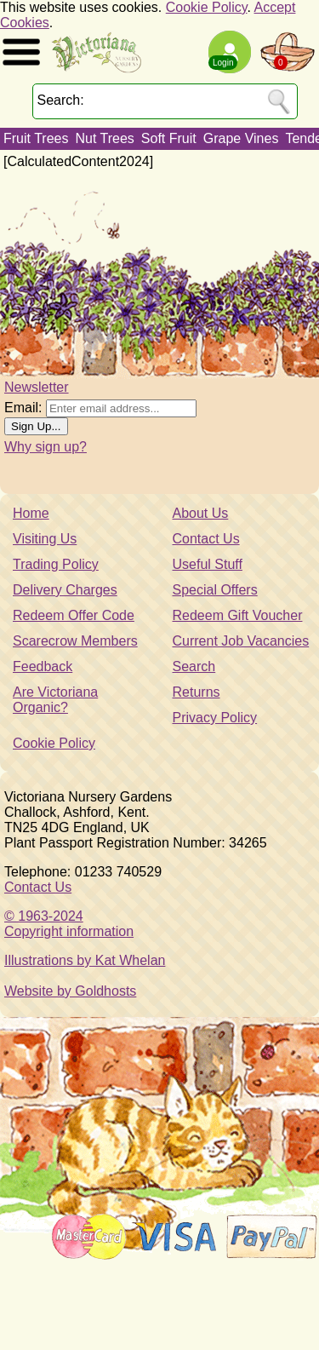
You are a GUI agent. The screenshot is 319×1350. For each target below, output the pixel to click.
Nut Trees (104, 138)
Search (194, 666)
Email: (23, 407)
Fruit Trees (35, 138)
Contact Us (206, 538)
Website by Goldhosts (70, 991)
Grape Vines (241, 138)
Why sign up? (45, 446)
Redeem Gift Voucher (238, 615)
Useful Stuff (207, 564)
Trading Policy (56, 564)
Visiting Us (45, 538)
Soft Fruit (169, 138)
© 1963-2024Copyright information (69, 924)
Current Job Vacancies (241, 641)
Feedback (42, 666)
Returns (196, 692)
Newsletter (36, 387)
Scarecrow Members (75, 641)
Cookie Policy (207, 7)
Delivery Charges (65, 590)
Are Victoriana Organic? (55, 700)
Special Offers (215, 590)
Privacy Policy (215, 717)
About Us (201, 513)
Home (31, 513)
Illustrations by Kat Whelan (84, 960)
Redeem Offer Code (73, 615)
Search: (60, 100)
